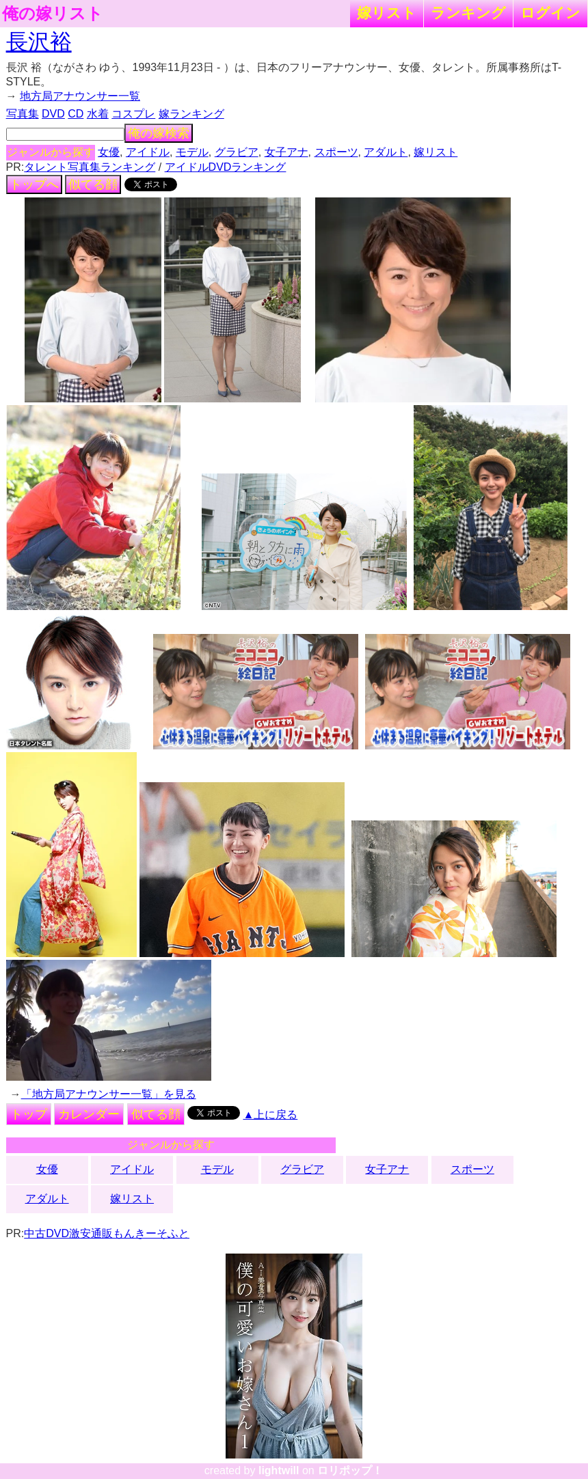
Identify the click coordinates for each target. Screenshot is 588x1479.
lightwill (278, 1470)
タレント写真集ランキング (89, 167)
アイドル (148, 152)
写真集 (22, 114)
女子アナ (286, 152)
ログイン (550, 12)
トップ (28, 1114)
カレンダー (89, 1114)
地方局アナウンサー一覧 (80, 96)
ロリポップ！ (350, 1470)
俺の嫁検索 (158, 133)
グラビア (236, 152)
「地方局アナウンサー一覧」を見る (108, 1094)
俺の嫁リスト (52, 14)
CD (75, 114)
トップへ (34, 184)
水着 (98, 114)
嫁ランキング (191, 114)
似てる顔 (93, 184)
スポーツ (336, 152)
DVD (53, 114)
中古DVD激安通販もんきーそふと (106, 1233)
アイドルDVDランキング (225, 167)
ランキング (468, 12)
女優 (109, 152)
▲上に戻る (270, 1114)
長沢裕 (39, 41)
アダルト (385, 152)
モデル (192, 152)
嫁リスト (386, 12)
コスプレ (133, 114)
